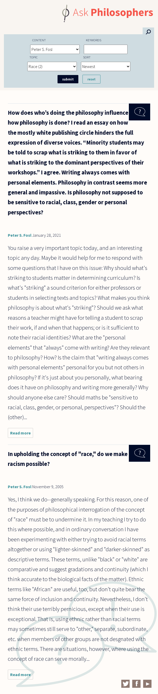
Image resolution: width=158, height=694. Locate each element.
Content (39, 40)
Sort (87, 57)
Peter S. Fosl (19, 235)
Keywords (93, 40)
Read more (21, 434)
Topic (33, 57)
